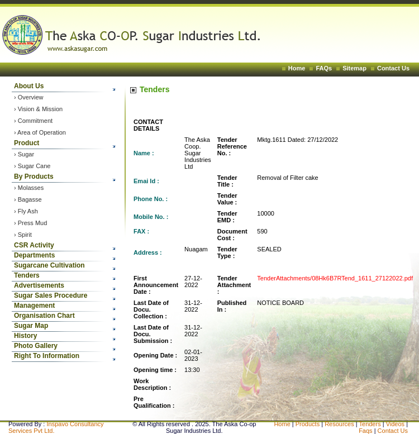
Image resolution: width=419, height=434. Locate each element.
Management (34, 305)
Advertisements (39, 285)
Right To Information (46, 356)
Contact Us (393, 68)
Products (308, 424)
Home (297, 68)
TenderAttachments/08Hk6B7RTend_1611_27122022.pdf (335, 278)
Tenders (27, 275)
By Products (34, 176)
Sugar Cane (34, 166)
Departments (34, 255)
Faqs (366, 430)
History (25, 336)
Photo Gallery (36, 346)
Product (26, 143)
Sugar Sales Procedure (50, 295)
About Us (29, 86)
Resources (339, 424)
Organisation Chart (44, 315)
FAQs (324, 68)
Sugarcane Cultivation (49, 265)
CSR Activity (34, 245)
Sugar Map (31, 326)
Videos (396, 424)
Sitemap (354, 68)
